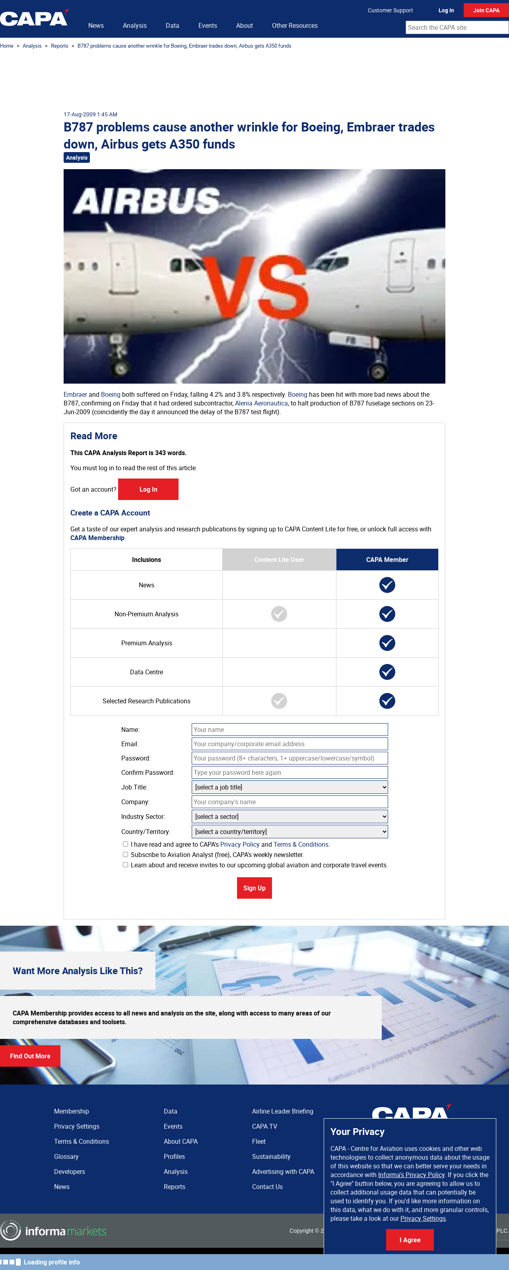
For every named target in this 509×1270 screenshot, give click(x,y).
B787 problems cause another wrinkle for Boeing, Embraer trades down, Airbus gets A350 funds (184, 45)
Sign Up (254, 888)
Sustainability (271, 1156)
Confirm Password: (148, 772)
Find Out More (30, 1056)
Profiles (174, 1156)
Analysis (135, 25)
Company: (135, 801)
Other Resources (295, 25)
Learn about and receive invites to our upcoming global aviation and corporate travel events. (255, 865)
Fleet (259, 1141)
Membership (71, 1111)
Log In (446, 10)
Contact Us (267, 1186)
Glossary (66, 1156)
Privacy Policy (240, 844)
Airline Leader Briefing (282, 1111)
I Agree (410, 1239)
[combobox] (457, 27)
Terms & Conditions (301, 844)
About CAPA (181, 1141)
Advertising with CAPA (283, 1171)
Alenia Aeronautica (261, 403)
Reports (59, 45)
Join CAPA (486, 10)
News (96, 25)
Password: (136, 758)
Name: (130, 729)
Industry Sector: (143, 816)
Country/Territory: (146, 831)
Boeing (110, 394)
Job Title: (134, 787)
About (244, 25)
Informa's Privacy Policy (411, 1174)
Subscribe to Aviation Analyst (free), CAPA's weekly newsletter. (213, 854)
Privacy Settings (423, 1218)
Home (7, 45)
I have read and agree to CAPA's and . (226, 844)
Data (172, 25)
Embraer (75, 394)
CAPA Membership (97, 537)
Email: (130, 743)
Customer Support (390, 10)
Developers (69, 1171)
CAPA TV (264, 1126)
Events (207, 25)
